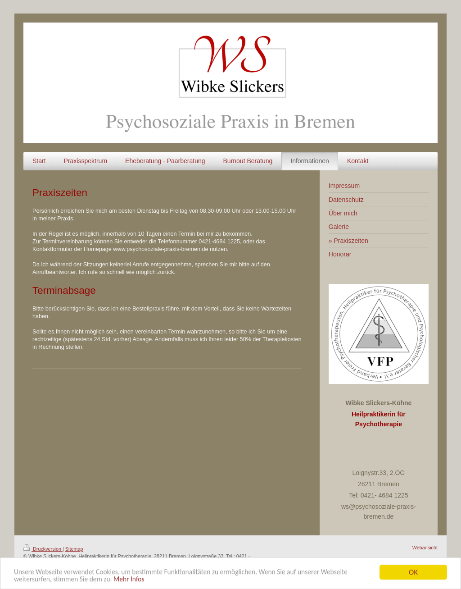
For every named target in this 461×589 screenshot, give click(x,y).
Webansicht (425, 547)
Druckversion (43, 549)
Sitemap (74, 549)
